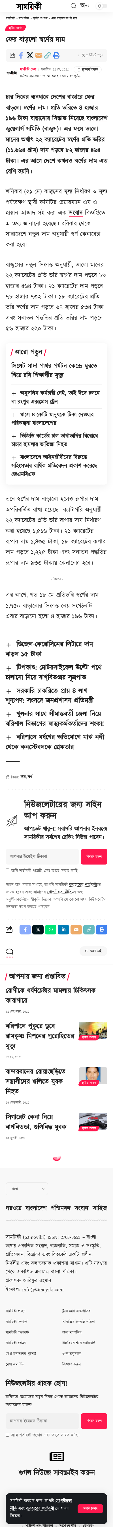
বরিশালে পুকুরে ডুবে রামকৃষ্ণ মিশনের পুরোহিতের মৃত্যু (40, 1036)
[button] (90, 1508)
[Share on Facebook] (21, 55)
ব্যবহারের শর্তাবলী (40, 1509)
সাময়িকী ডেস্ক (28, 69)
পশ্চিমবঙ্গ (60, 1208)
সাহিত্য (100, 1208)
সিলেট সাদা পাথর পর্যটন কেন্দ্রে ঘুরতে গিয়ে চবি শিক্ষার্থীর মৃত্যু (54, 371)
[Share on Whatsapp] (50, 929)
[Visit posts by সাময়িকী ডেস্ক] (12, 73)
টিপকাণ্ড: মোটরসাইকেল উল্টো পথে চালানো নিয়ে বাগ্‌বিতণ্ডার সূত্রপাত (53, 673)
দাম (23, 777)
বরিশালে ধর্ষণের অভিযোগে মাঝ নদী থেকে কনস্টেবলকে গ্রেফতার (55, 742)
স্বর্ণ (30, 777)
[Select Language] (27, 1188)
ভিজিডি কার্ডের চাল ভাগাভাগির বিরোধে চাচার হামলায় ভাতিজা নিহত (54, 440)
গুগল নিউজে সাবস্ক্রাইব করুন (56, 1473)
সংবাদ (76, 213)
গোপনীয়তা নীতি (59, 892)
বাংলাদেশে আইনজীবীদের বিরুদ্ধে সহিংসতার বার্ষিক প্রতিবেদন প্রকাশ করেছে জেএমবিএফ (54, 466)
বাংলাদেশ (96, 118)
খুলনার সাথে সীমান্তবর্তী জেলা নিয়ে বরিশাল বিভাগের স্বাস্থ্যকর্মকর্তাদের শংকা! (55, 719)
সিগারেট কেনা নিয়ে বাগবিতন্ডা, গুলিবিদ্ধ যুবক (36, 1122)
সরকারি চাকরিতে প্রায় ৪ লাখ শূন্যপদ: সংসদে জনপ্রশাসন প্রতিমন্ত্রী (49, 696)
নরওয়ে (13, 1208)
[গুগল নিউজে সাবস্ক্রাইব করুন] (57, 1456)
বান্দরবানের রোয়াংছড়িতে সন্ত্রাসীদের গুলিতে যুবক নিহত (35, 1082)
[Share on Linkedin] (63, 929)
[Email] (38, 55)
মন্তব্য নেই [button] (93, 951)
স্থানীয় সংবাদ (15, 28)
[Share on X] (30, 55)
